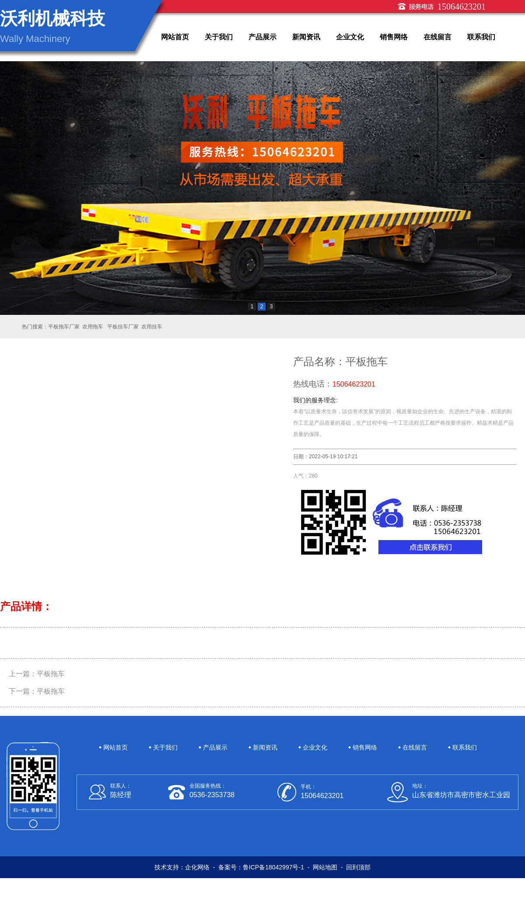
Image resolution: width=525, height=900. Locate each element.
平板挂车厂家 (122, 327)
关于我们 (219, 37)
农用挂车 (151, 327)
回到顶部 (358, 867)
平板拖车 (51, 673)
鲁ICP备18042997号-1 (273, 867)
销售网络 (394, 37)
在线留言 (438, 37)
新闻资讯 (306, 37)
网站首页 (175, 37)
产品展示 (262, 37)
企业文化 (350, 37)
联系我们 (481, 37)
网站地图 (325, 867)
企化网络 (197, 867)
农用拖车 (92, 327)
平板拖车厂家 (64, 327)
